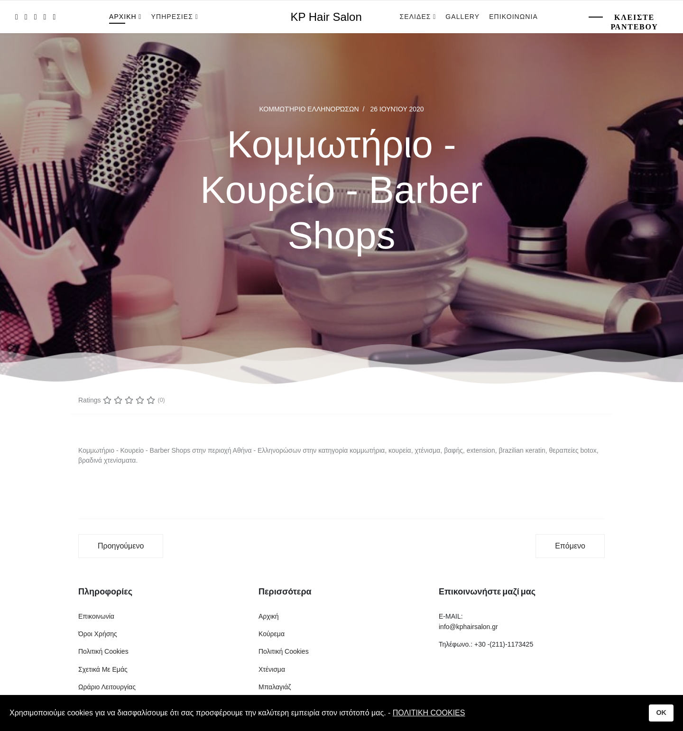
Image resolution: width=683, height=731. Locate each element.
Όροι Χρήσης (97, 634)
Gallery (462, 16)
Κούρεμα (271, 634)
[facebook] (16, 17)
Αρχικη (123, 16)
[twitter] (26, 17)
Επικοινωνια (513, 16)
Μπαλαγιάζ (274, 687)
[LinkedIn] (45, 17)
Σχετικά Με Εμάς (103, 669)
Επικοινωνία (96, 616)
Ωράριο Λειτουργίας (107, 687)
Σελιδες (415, 16)
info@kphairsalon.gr (468, 626)
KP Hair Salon (326, 17)
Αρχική (268, 616)
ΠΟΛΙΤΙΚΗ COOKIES (429, 713)
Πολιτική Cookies (103, 651)
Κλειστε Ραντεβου (634, 22)
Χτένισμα (271, 669)
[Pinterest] (35, 17)
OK (661, 712)
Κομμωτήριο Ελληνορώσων (309, 109)
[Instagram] (54, 17)
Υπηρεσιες (173, 16)
